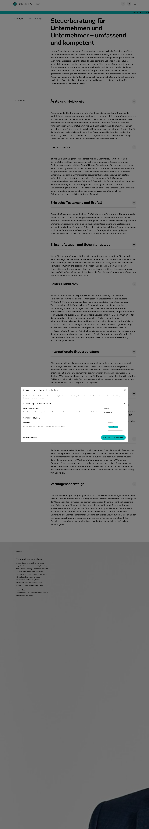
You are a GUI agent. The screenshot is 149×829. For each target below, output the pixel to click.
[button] (74, 402)
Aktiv (104, 428)
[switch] (104, 428)
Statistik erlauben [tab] (40, 418)
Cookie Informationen (107, 431)
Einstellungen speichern (104, 438)
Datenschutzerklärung (39, 438)
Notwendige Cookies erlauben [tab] (46, 402)
